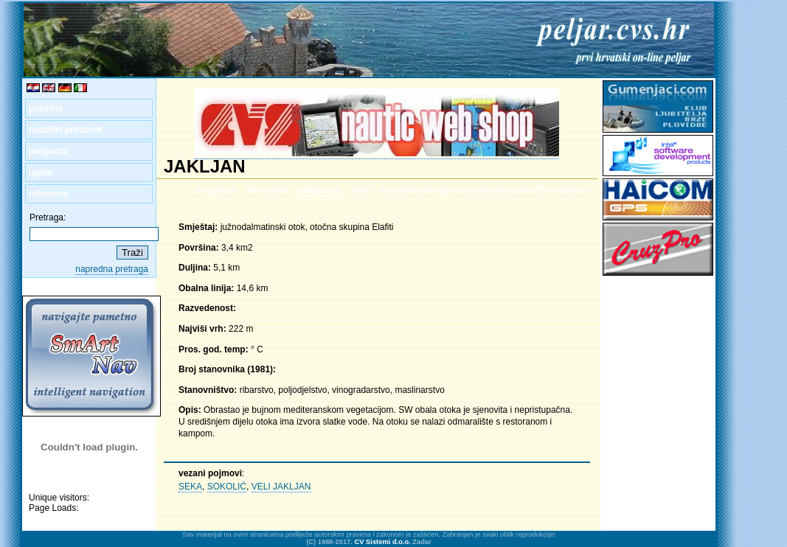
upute (41, 172)
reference (49, 194)
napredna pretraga (111, 269)
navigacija (319, 189)
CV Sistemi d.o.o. (383, 542)
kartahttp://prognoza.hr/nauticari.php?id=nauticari (485, 189)
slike (360, 189)
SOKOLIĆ (226, 486)
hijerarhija (267, 189)
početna (46, 108)
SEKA (190, 486)
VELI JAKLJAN (281, 486)
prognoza (49, 151)
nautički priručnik (66, 130)
